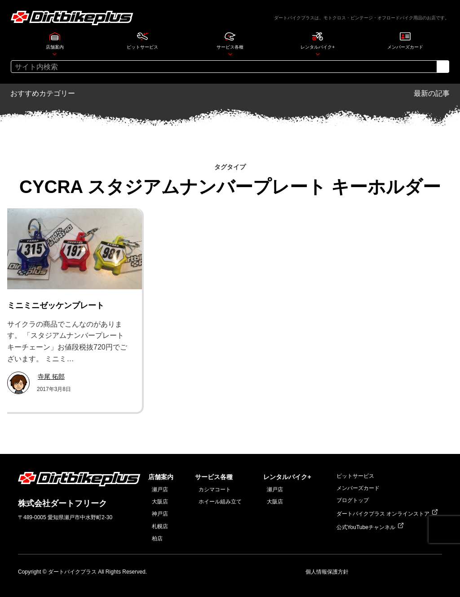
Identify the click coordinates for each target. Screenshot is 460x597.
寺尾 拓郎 (51, 376)
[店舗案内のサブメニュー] (54, 53)
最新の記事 (432, 93)
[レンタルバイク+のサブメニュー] (317, 53)
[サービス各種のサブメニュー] (230, 53)
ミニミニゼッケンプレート (55, 305)
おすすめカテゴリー (42, 93)
